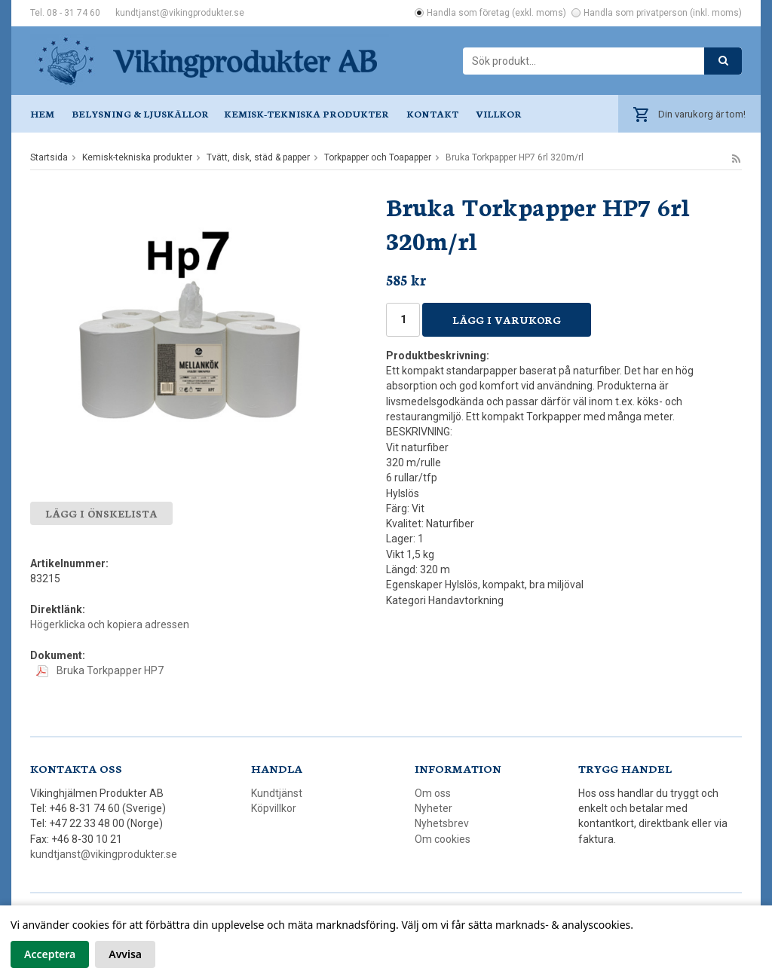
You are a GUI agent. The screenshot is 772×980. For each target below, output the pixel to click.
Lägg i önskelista (101, 513)
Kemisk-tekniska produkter (306, 113)
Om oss (433, 793)
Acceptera (49, 954)
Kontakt (432, 113)
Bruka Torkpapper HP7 (100, 670)
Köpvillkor (273, 808)
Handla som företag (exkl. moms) (496, 13)
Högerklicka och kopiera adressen (109, 624)
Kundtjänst (276, 793)
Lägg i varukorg (506, 320)
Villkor (499, 113)
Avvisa (125, 954)
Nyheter (433, 808)
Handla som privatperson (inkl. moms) (663, 13)
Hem (42, 113)
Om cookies (442, 839)
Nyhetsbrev (442, 823)
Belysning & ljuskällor (140, 113)
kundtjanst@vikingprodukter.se (179, 13)
